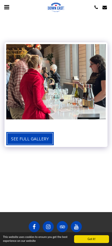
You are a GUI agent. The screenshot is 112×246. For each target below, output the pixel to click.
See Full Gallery (30, 139)
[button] (6, 7)
